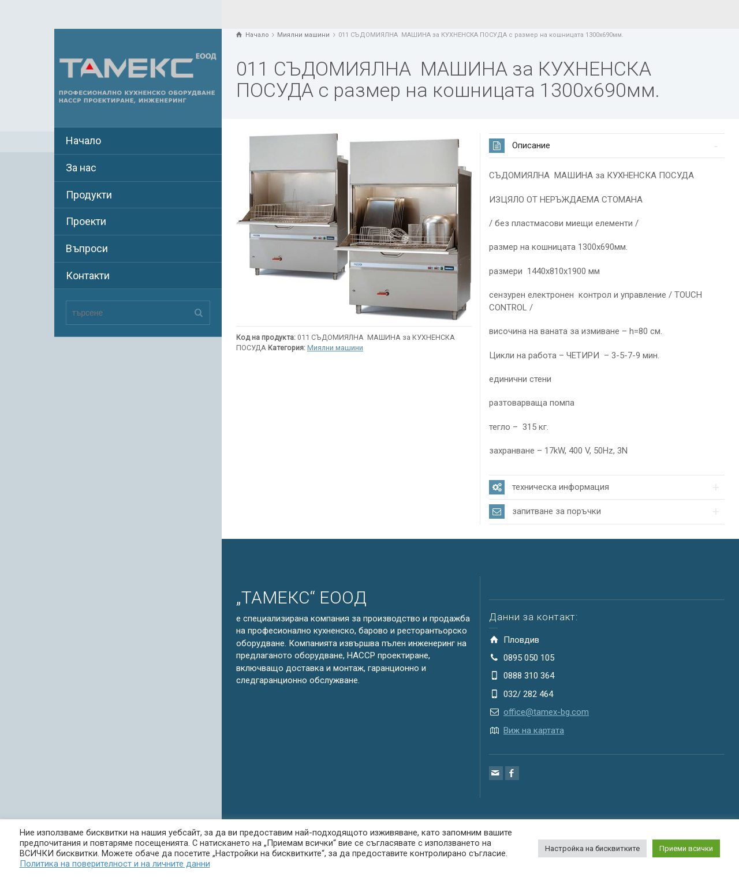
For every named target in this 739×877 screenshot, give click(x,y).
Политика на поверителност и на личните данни (115, 864)
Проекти (86, 221)
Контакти (88, 275)
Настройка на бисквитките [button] (592, 848)
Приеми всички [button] (686, 848)
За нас (81, 168)
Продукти (89, 195)
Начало (83, 140)
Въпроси (87, 248)
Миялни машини (335, 347)
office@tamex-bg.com (546, 712)
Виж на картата (533, 730)
